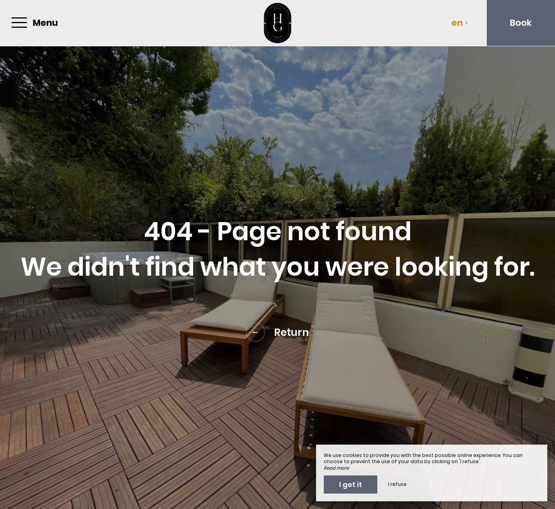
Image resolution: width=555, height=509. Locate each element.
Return (277, 332)
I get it (350, 484)
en (459, 23)
